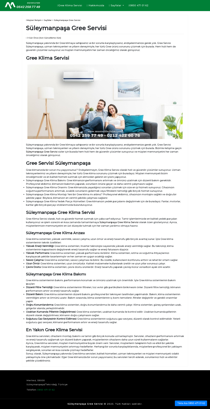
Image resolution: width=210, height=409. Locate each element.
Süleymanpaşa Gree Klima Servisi (119, 222)
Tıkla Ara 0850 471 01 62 (191, 403)
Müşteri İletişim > (35, 20)
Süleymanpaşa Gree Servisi (42, 151)
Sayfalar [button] (115, 5)
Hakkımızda (95, 5)
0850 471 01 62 (138, 5)
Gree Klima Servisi (69, 5)
